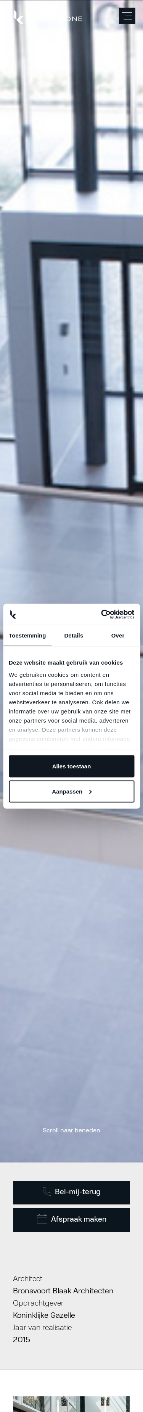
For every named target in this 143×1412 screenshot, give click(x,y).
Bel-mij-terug (71, 1191)
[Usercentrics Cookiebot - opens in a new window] (101, 614)
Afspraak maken (71, 1219)
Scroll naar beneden (71, 1131)
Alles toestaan (71, 766)
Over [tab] (118, 635)
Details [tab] (73, 635)
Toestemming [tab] (27, 635)
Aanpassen (72, 791)
